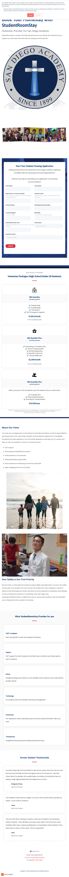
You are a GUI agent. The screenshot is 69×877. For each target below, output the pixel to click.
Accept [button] (30, 15)
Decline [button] (38, 15)
